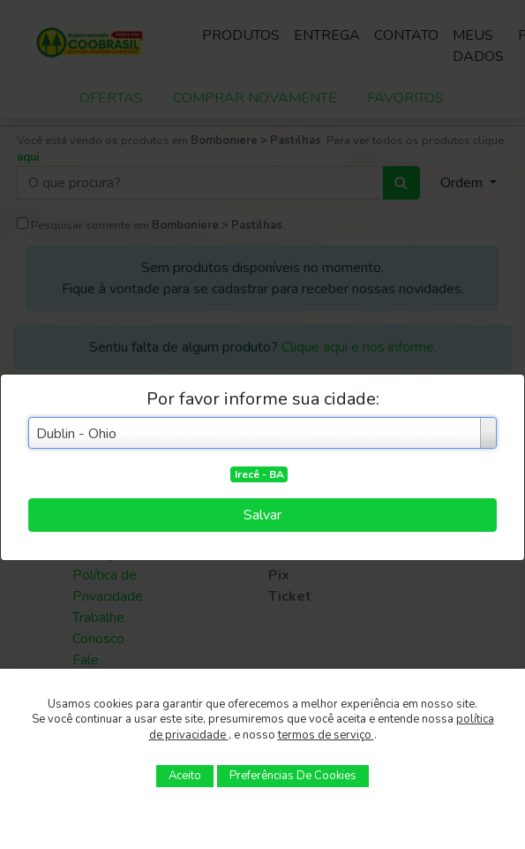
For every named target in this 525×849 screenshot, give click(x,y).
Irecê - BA (259, 474)
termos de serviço (326, 735)
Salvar (262, 515)
